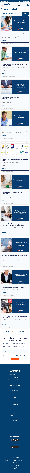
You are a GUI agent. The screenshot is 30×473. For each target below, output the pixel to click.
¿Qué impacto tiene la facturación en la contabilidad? (14, 64)
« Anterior (8, 331)
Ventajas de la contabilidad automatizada (11, 98)
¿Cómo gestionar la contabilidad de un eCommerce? (14, 316)
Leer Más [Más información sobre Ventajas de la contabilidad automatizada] (4, 105)
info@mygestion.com (16, 382)
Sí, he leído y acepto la (14, 355)
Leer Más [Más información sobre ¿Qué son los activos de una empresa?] (4, 292)
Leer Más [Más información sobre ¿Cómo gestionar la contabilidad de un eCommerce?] (4, 324)
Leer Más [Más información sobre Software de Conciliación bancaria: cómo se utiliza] (4, 168)
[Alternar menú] (19, 4)
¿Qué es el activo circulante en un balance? (12, 193)
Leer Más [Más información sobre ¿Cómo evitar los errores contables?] (4, 135)
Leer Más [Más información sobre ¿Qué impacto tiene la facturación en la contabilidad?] (4, 73)
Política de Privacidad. (20, 355)
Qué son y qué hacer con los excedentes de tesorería (14, 256)
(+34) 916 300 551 (25, 1)
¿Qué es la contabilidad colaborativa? (14, 34)
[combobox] (12, 14)
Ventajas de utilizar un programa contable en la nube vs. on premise (13, 224)
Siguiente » (21, 331)
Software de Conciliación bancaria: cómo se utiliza (15, 159)
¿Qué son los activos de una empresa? (14, 287)
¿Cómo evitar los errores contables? (13, 129)
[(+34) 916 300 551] (19, 1)
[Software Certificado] (7, 1)
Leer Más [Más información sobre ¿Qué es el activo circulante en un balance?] (4, 200)
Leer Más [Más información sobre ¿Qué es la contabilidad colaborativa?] (4, 40)
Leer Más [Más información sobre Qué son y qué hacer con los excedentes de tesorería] (4, 263)
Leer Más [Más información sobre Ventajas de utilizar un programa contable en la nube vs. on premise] (4, 232)
